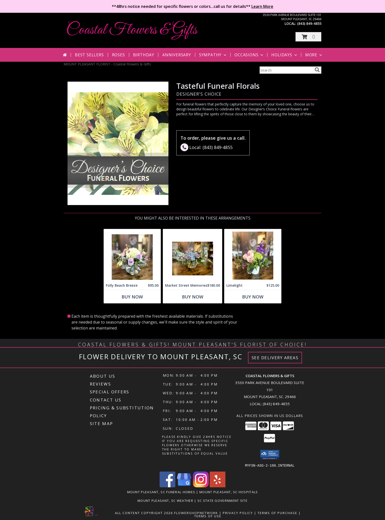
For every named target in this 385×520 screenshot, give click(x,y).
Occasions (249, 55)
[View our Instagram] (201, 485)
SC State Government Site (222, 500)
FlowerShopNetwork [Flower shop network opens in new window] (196, 512)
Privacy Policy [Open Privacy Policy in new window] (238, 512)
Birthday (143, 55)
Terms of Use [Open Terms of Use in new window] (207, 516)
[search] (317, 70)
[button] (308, 37)
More (314, 55)
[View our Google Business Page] (184, 485)
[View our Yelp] (217, 485)
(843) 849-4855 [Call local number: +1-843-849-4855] (309, 23)
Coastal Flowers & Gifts (131, 30)
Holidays (284, 55)
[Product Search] (286, 70)
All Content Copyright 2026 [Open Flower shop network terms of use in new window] (144, 512)
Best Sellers (89, 55)
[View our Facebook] (167, 485)
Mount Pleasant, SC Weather (165, 500)
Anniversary (176, 55)
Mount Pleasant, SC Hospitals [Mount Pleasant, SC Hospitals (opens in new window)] (228, 492)
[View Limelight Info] (252, 255)
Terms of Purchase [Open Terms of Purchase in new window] (277, 512)
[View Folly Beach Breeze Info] (132, 255)
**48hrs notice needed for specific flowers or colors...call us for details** (192, 6)
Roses (118, 55)
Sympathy (213, 55)
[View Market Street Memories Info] (192, 255)
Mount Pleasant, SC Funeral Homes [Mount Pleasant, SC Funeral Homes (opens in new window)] (161, 492)
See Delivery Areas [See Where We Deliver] (275, 357)
